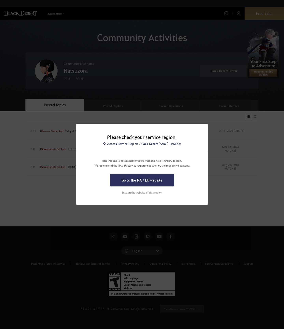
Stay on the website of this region (142, 192)
